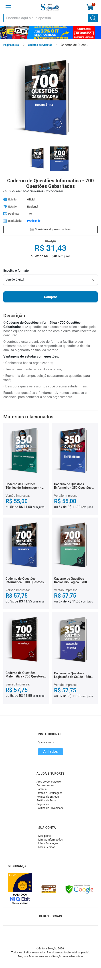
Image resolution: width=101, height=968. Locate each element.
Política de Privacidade (49, 808)
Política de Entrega (47, 796)
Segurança (42, 804)
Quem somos (46, 742)
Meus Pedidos (46, 847)
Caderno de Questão (40, 44)
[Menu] (8, 7)
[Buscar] (93, 18)
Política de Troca (46, 800)
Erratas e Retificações (49, 793)
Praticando (33, 220)
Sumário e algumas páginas (50, 229)
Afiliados (50, 751)
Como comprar (45, 785)
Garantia (41, 789)
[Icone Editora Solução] (50, 7)
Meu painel (44, 836)
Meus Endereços (48, 843)
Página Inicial (11, 44)
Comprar (50, 297)
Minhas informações (50, 839)
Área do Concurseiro (48, 781)
